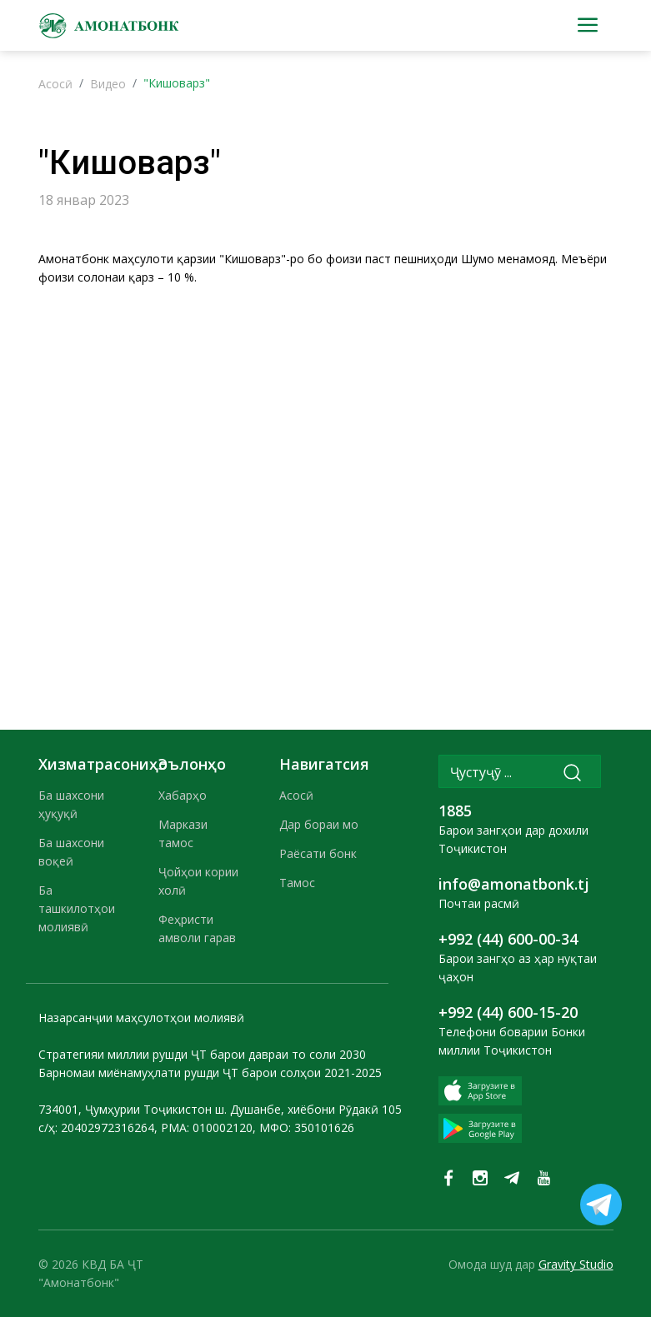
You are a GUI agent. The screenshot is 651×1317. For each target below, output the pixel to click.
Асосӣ (55, 84)
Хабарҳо (182, 795)
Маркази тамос (183, 833)
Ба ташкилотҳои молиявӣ (76, 908)
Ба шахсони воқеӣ (71, 852)
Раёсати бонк (318, 853)
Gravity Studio (575, 1264)
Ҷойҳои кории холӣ (198, 881)
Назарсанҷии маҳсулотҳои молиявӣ (141, 1017)
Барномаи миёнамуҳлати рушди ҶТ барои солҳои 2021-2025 (210, 1072)
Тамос (297, 882)
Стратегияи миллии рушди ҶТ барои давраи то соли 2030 (202, 1054)
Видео (108, 84)
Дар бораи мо (318, 824)
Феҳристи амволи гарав (197, 928)
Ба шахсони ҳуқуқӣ (71, 804)
